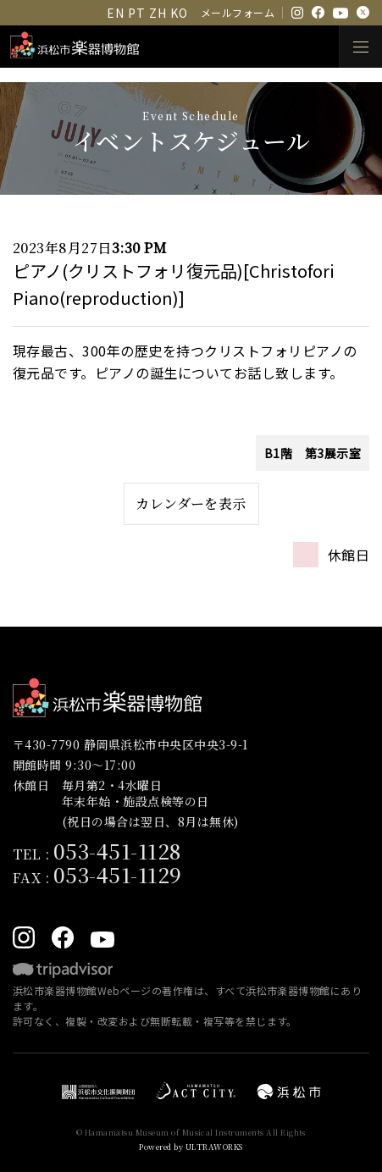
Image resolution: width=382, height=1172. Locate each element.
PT (136, 12)
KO (178, 12)
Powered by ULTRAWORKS (190, 1147)
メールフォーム (237, 12)
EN (115, 12)
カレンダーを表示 (191, 503)
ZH (157, 12)
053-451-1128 (117, 850)
